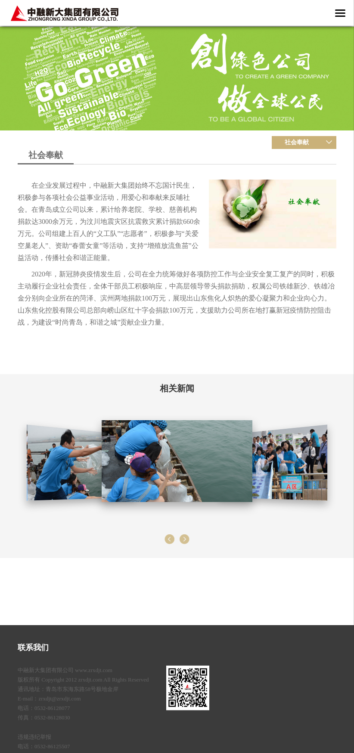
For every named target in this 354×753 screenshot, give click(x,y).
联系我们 (33, 647)
